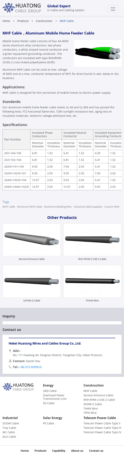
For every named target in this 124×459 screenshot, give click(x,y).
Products (23, 21)
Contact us (96, 450)
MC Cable (9, 432)
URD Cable (50, 391)
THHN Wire (92, 300)
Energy (48, 385)
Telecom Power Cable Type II (102, 423)
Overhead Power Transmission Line (55, 397)
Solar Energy (52, 418)
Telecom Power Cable (100, 418)
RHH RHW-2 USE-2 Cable (92, 259)
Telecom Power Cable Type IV (102, 432)
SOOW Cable (11, 423)
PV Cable (48, 423)
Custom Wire (112, 206)
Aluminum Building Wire (58, 206)
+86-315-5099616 (31, 367)
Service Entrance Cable (32, 259)
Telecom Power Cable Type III (102, 428)
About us (77, 450)
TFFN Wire (90, 413)
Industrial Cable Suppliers (88, 206)
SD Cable (49, 403)
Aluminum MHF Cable (29, 206)
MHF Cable (9, 206)
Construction (44, 21)
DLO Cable (9, 436)
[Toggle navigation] (113, 9)
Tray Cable (9, 428)
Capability (58, 450)
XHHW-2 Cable (31, 300)
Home (6, 21)
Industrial (10, 418)
